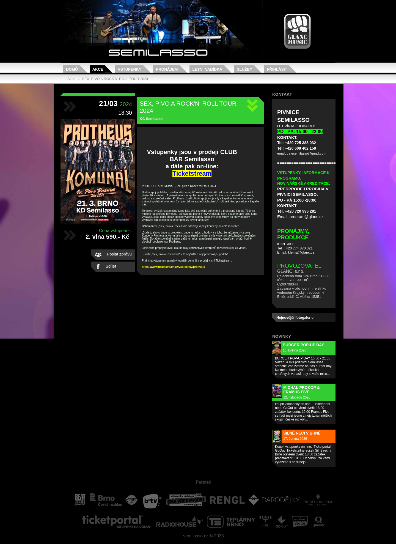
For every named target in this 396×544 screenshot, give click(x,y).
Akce (97, 69)
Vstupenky (129, 69)
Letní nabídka (207, 69)
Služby (244, 69)
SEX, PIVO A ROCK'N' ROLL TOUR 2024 (115, 79)
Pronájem (167, 69)
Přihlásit (277, 69)
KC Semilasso (152, 119)
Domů (72, 69)
